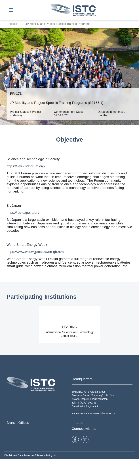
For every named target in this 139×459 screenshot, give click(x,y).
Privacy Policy (44, 455)
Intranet (77, 423)
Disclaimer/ (11, 455)
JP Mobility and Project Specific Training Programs (58, 23)
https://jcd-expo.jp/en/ (23, 212)
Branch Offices (18, 423)
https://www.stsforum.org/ (26, 166)
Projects (12, 23)
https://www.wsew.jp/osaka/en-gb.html (35, 252)
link (55, 455)
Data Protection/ (27, 455)
